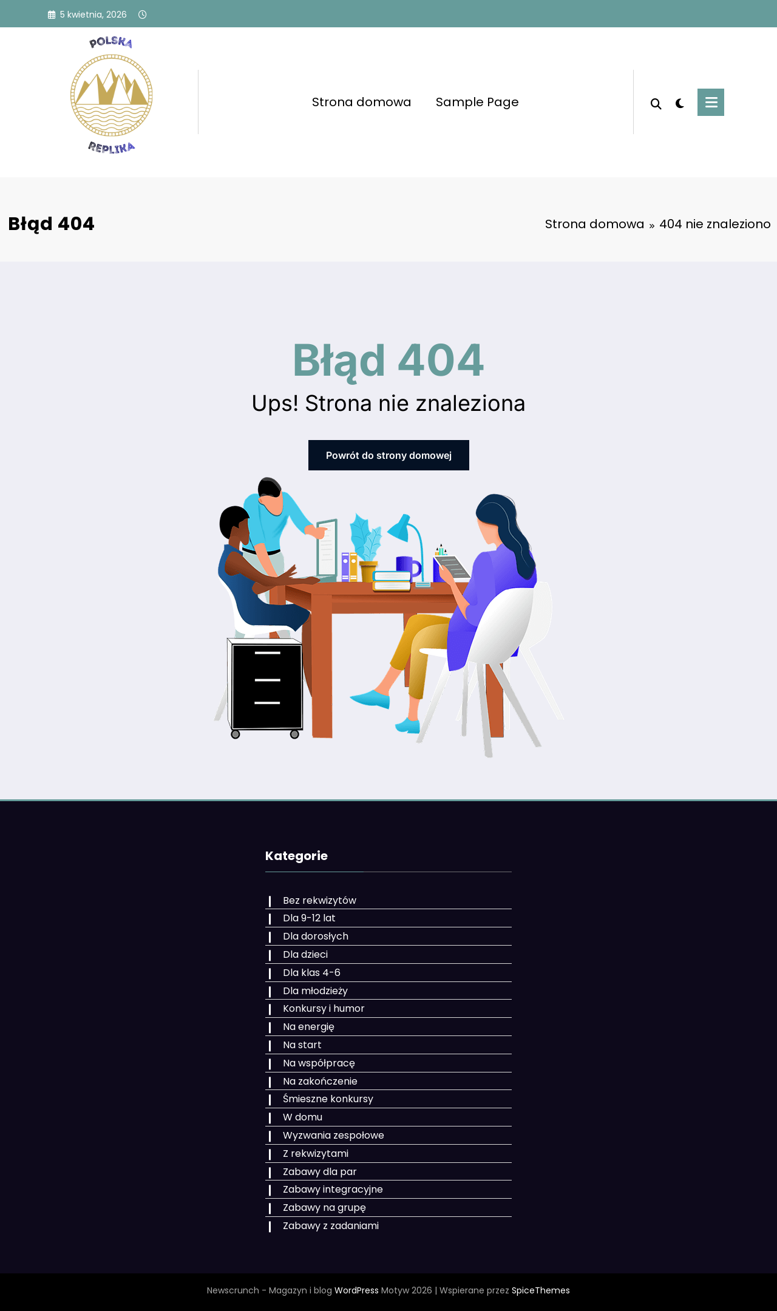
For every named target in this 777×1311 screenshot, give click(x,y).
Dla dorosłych (315, 936)
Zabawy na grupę (324, 1207)
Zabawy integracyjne (333, 1189)
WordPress (356, 1290)
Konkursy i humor (324, 1008)
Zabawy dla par (320, 1172)
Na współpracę (319, 1063)
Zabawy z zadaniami (331, 1226)
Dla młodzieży (315, 991)
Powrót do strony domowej (389, 455)
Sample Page (477, 101)
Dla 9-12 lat (309, 918)
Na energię (308, 1027)
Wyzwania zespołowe (333, 1135)
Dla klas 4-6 (312, 973)
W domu (302, 1117)
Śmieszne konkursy (328, 1099)
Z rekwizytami (315, 1153)
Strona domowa (362, 101)
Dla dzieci (305, 954)
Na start (302, 1045)
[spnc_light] (680, 102)
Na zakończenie (320, 1081)
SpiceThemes (541, 1290)
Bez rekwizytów (319, 900)
